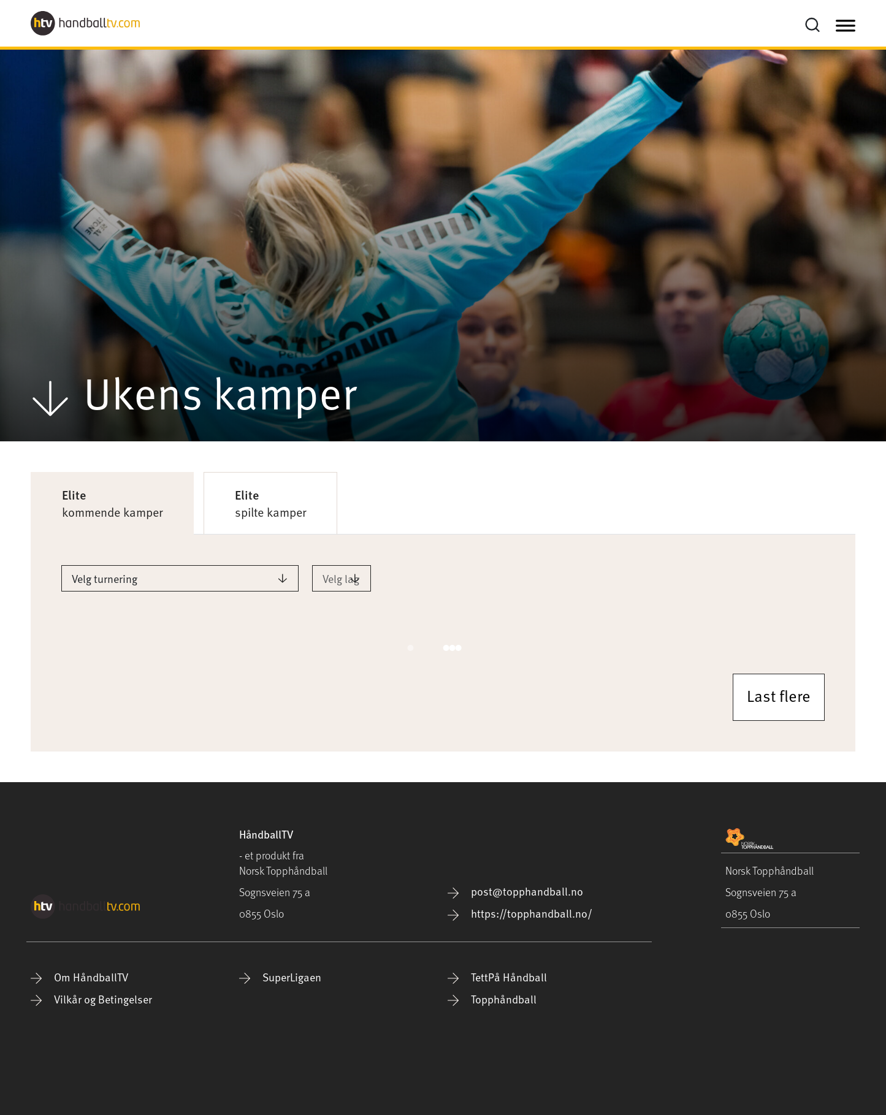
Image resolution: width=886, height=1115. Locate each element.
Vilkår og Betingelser (91, 999)
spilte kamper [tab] (270, 503)
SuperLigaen (280, 976)
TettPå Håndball (497, 976)
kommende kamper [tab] (112, 503)
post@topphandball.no (515, 891)
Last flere (779, 695)
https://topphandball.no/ (520, 913)
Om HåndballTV (79, 976)
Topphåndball (492, 999)
